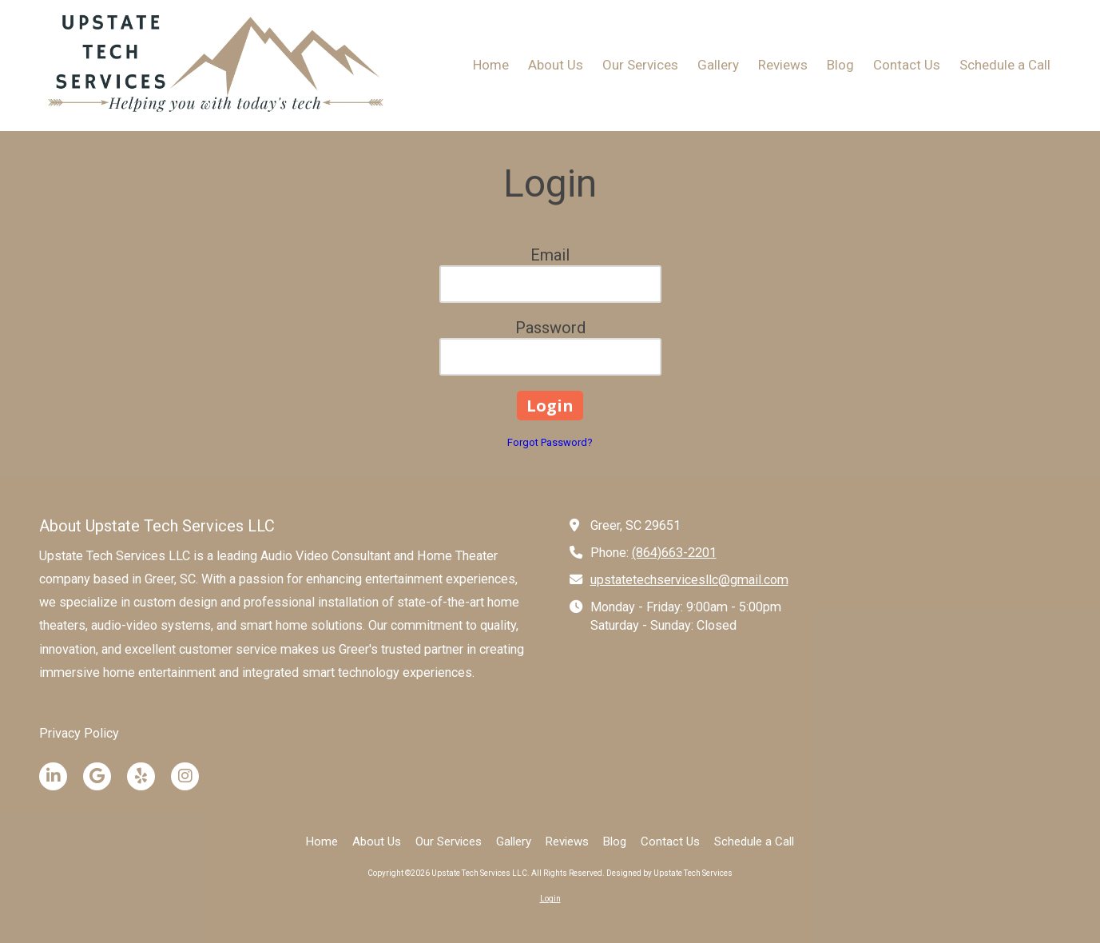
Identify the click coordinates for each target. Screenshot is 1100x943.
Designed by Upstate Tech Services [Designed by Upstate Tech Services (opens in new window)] (669, 873)
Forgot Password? (550, 442)
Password (550, 327)
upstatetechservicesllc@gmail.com (689, 579)
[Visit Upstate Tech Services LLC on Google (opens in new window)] (97, 776)
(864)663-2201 (674, 552)
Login (550, 898)
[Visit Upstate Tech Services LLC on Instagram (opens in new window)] (185, 776)
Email (550, 255)
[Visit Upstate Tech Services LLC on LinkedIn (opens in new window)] (53, 776)
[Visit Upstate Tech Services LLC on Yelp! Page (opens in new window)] (141, 776)
